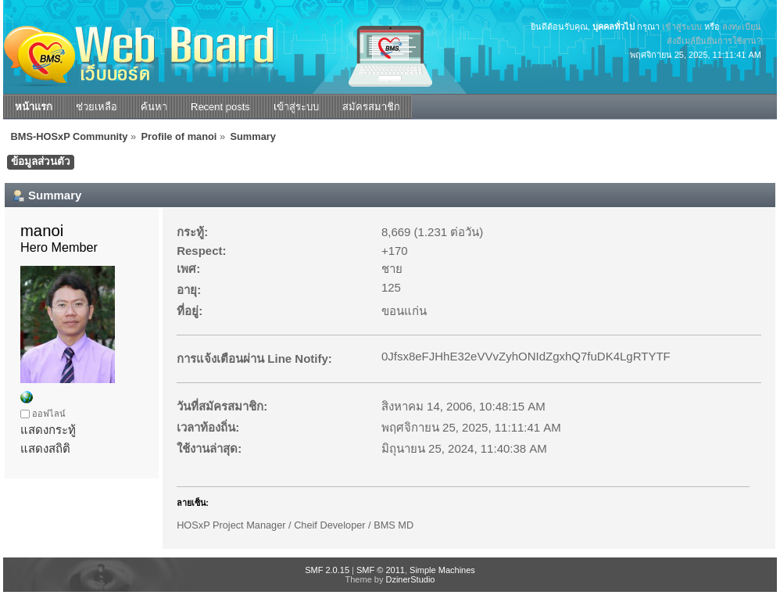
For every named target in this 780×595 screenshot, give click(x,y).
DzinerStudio (410, 579)
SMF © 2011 (380, 570)
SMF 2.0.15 (327, 570)
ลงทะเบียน (741, 26)
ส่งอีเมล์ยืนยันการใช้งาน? (714, 40)
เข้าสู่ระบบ (682, 26)
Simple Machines (442, 570)
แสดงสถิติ (45, 448)
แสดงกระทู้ (48, 429)
